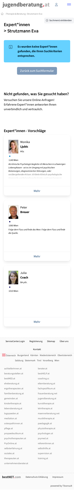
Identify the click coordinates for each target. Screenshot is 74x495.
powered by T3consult (61, 486)
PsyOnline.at (10, 443)
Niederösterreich (48, 355)
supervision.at (45, 453)
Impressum (57, 477)
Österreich (9, 355)
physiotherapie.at (46, 428)
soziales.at (9, 453)
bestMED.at (9, 378)
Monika (25, 146)
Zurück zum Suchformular (37, 71)
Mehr (37, 191)
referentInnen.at (46, 443)
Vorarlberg (48, 360)
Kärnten (34, 355)
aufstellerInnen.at (13, 368)
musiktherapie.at (46, 418)
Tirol (39, 360)
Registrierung (35, 341)
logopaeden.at (11, 413)
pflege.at (8, 428)
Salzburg (19, 360)
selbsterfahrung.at (13, 448)
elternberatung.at (46, 383)
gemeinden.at (11, 398)
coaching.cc (43, 378)
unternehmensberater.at (16, 463)
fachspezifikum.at (46, 388)
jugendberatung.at (47, 398)
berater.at (42, 368)
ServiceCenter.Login (15, 341)
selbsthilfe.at (44, 448)
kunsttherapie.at (46, 403)
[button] (69, 5)
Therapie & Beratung (16, 14)
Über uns (64, 341)
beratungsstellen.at (13, 373)
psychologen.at (45, 433)
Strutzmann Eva (34, 14)
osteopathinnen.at (13, 423)
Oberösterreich (65, 355)
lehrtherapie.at (45, 408)
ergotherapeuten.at (13, 388)
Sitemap (51, 341)
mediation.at (10, 418)
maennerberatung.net (48, 413)
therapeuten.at (11, 458)
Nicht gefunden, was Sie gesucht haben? (36, 94)
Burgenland (23, 355)
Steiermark (30, 360)
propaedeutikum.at (13, 433)
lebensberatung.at (13, 408)
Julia (24, 277)
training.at (43, 458)
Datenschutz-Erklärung (37, 477)
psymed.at (43, 438)
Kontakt (37, 349)
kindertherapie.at (12, 403)
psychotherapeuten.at (15, 438)
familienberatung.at (14, 393)
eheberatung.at (11, 383)
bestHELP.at (44, 373)
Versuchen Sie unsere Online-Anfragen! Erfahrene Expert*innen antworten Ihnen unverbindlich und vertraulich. (30, 104)
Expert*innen (17, 24)
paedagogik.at (45, 423)
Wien (56, 360)
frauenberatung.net (47, 393)
